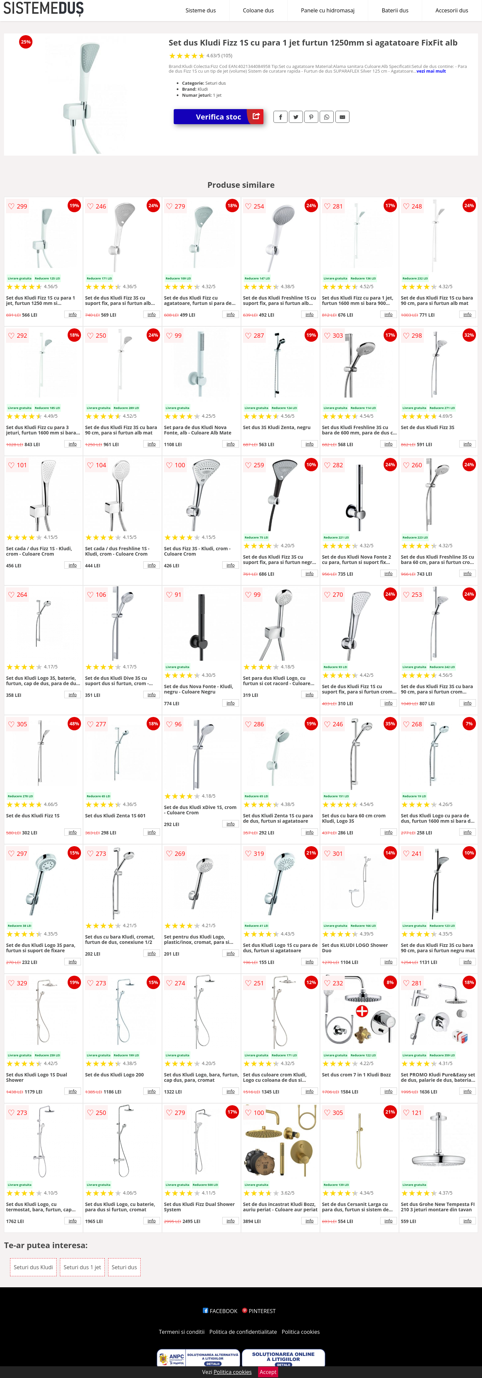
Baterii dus (395, 10)
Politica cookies (301, 1331)
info (73, 314)
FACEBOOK (220, 1311)
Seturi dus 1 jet (82, 1267)
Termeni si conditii (182, 1331)
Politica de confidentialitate (243, 1331)
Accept (268, 1372)
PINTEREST (258, 1311)
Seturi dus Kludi (33, 1267)
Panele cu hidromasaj (327, 10)
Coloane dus (258, 10)
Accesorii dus (451, 10)
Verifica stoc (229, 116)
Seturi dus (124, 1267)
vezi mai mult (431, 71)
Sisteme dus (200, 10)
